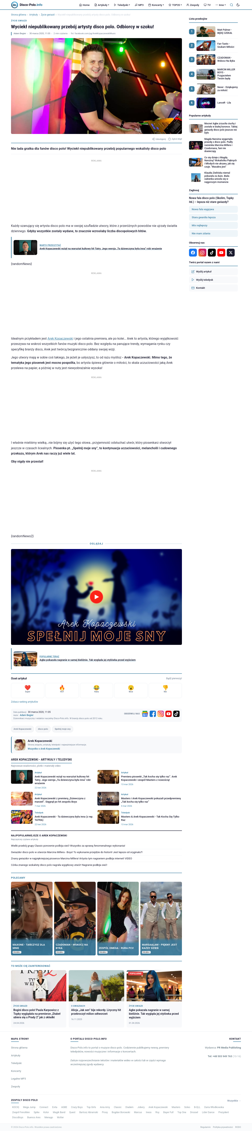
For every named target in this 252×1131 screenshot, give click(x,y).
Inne (220, 5)
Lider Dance (208, 1112)
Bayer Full (168, 1112)
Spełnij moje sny (63, 729)
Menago (48, 1117)
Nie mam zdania (201, 233)
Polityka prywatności (223, 1127)
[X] (231, 253)
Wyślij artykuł (201, 271)
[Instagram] (161, 714)
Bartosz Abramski (88, 1112)
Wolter (60, 1117)
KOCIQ (15, 1107)
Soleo (187, 1107)
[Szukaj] (231, 5)
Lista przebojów (198, 18)
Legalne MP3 (18, 1078)
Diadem (129, 1107)
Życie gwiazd (48, 14)
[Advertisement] (96, 190)
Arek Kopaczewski (60, 338)
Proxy (105, 1112)
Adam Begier (20, 33)
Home (84, 5)
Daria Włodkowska (214, 1107)
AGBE (64, 1107)
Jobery (141, 1107)
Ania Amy (105, 1107)
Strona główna (18, 14)
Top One (181, 1112)
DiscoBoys (17, 1117)
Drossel (194, 1112)
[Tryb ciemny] (238, 5)
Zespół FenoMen (21, 1112)
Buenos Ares (33, 1117)
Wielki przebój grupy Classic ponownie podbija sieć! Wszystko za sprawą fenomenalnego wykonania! (68, 845)
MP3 (139, 5)
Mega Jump (29, 1107)
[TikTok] (176, 714)
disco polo (43, 729)
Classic (117, 1107)
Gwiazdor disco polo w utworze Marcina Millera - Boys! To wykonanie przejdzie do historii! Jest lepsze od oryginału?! (77, 852)
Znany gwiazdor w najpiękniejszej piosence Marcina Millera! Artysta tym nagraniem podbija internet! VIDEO (71, 858)
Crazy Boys (77, 1107)
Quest (72, 1112)
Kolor (46, 1112)
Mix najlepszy (199, 225)
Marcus (138, 1112)
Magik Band (59, 1112)
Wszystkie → (234, 1100)
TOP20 (175, 5)
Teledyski (122, 5)
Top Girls (91, 1107)
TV (207, 5)
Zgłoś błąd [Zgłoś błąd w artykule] (175, 139)
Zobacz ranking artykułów (24, 701)
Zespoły (192, 5)
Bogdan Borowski (121, 1112)
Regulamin (205, 1127)
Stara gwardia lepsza (204, 217)
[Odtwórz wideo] (96, 597)
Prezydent (223, 1112)
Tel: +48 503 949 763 (224, 1056)
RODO (238, 1127)
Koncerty (156, 5)
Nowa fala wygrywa (203, 209)
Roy (157, 1112)
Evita (54, 1107)
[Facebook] (153, 714)
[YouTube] (168, 714)
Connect (44, 1107)
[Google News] (145, 714)
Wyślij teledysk (202, 279)
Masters (176, 1107)
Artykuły (101, 5)
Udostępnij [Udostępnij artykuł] (159, 139)
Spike (36, 1112)
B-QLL (197, 1107)
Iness (149, 1112)
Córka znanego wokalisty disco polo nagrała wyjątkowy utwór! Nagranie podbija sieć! (59, 864)
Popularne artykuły (200, 115)
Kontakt (198, 288)
